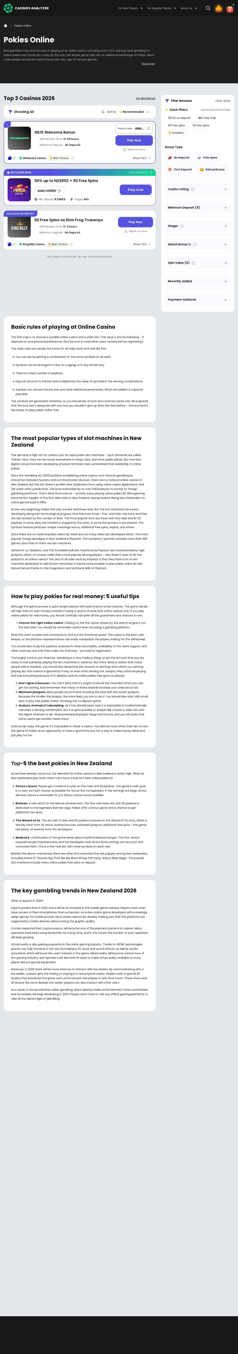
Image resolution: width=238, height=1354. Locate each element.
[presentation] (119, 1139)
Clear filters (223, 101)
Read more (148, 63)
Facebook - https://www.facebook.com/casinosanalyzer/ (8, 1207)
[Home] (5, 26)
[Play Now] (134, 140)
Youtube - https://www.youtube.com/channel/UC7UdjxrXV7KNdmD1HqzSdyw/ (19, 1207)
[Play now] (136, 190)
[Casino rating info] (72, 158)
